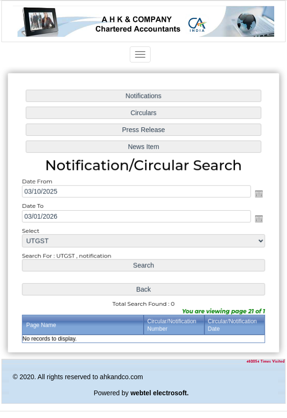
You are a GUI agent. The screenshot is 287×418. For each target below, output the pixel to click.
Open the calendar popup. (257, 194)
